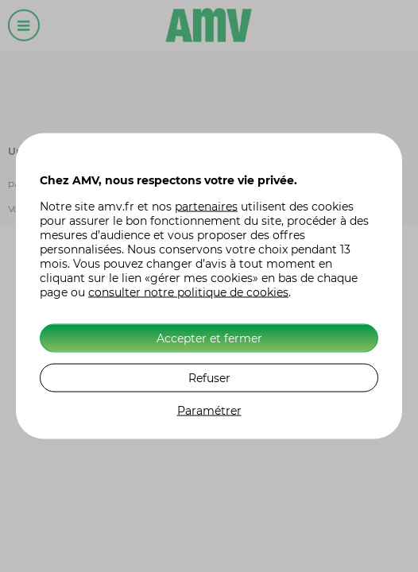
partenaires (206, 206)
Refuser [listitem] (209, 378)
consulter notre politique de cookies (188, 292)
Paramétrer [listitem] (209, 411)
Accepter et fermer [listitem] (209, 338)
